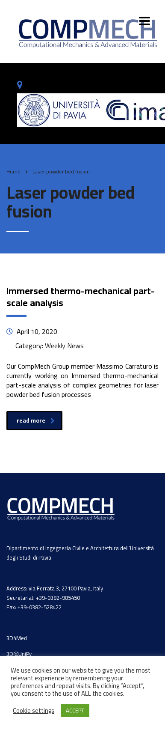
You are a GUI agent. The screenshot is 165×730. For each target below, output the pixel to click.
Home (13, 171)
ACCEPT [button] (75, 710)
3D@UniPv (19, 654)
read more (36, 420)
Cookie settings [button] (33, 711)
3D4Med (16, 638)
